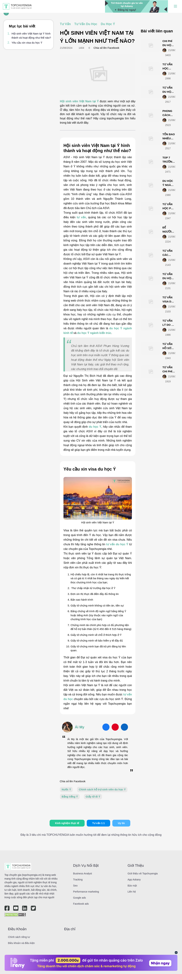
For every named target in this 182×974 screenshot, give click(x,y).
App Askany (134, 879)
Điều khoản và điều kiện (21, 943)
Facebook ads (81, 903)
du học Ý (95, 426)
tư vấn (81, 217)
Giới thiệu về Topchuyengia (143, 873)
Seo (75, 885)
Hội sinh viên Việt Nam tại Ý (79, 101)
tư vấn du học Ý (117, 544)
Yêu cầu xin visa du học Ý (27, 42)
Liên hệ (132, 891)
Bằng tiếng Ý (70, 796)
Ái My (79, 727)
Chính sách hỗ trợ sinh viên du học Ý (102, 789)
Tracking (77, 879)
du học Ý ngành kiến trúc (94, 332)
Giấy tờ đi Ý (93, 796)
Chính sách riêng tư (19, 937)
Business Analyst (82, 873)
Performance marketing (86, 891)
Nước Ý (66, 789)
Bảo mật (132, 885)
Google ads (79, 897)
